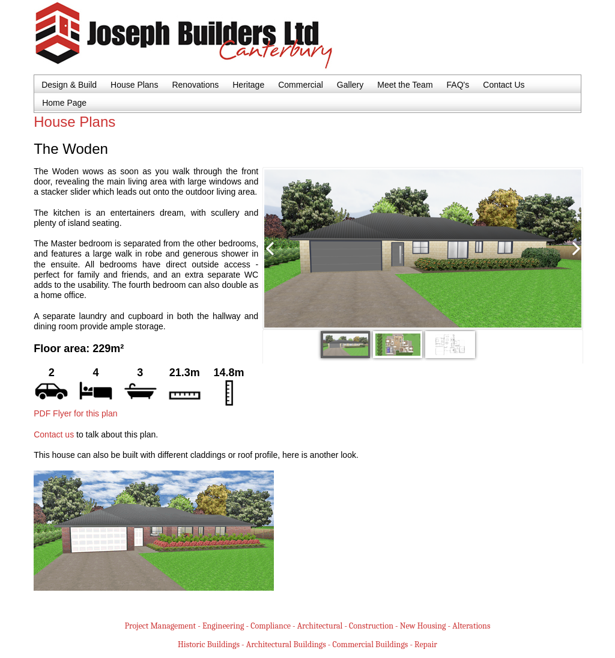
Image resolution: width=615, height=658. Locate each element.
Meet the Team (404, 85)
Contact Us (503, 85)
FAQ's (458, 85)
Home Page (64, 103)
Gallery (350, 85)
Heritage (248, 85)
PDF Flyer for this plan (75, 413)
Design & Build (69, 85)
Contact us (54, 434)
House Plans (134, 85)
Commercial (300, 85)
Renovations (195, 85)
